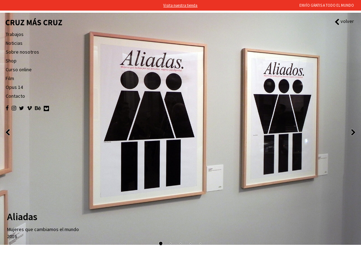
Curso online (19, 69)
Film (10, 78)
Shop (11, 61)
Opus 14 (14, 87)
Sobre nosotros (22, 52)
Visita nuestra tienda (180, 5)
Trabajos (15, 34)
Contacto (15, 96)
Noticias (14, 43)
